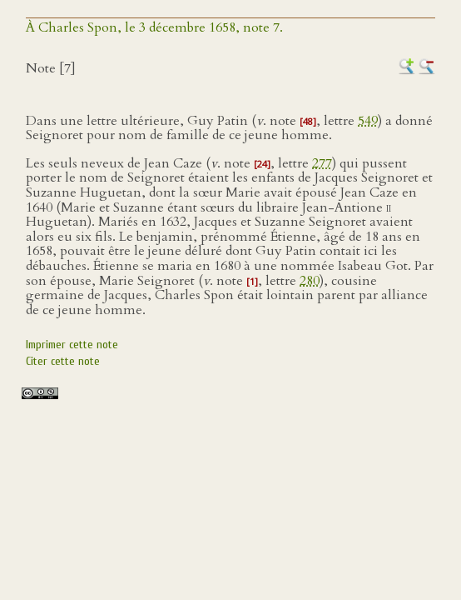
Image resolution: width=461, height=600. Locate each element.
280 (310, 281)
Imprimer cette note (72, 345)
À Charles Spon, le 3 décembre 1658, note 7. (154, 27)
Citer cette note (63, 361)
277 (322, 163)
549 (368, 121)
